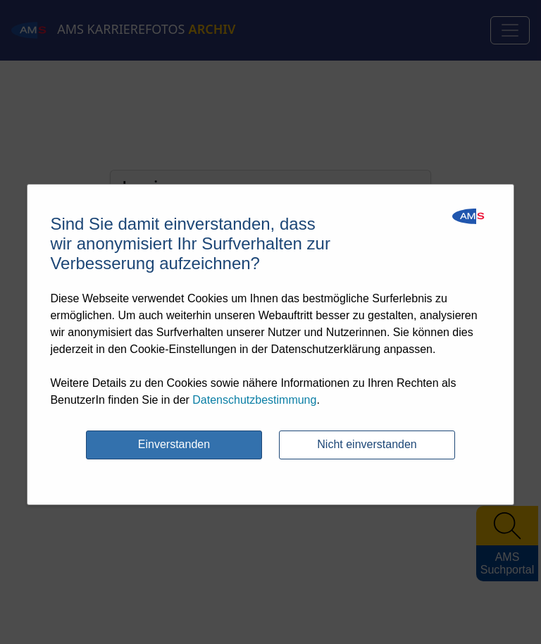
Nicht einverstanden (366, 444)
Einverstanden (174, 444)
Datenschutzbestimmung (254, 400)
